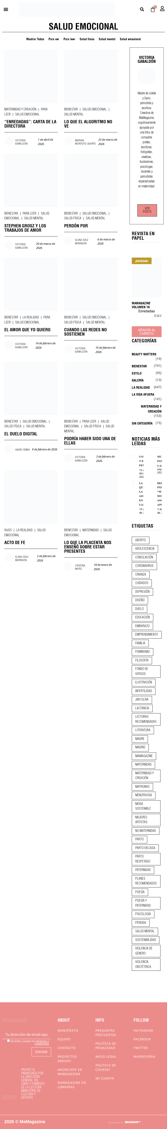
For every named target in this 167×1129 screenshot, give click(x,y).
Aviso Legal (105, 1056)
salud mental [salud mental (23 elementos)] (145, 931)
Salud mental (107, 39)
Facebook (142, 1039)
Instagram (143, 1030)
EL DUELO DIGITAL (20, 433)
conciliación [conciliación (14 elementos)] (144, 557)
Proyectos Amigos (67, 1058)
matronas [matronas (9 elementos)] (142, 786)
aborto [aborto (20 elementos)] (140, 540)
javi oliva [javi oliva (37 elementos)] (142, 699)
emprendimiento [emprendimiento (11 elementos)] (146, 634)
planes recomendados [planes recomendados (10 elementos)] (146, 881)
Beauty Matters (144, 354)
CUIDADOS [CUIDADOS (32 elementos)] (141, 583)
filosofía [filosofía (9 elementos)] (142, 660)
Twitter (141, 1048)
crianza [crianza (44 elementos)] (140, 574)
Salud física (87, 39)
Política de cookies (105, 1067)
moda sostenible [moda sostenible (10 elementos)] (143, 807)
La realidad (31, 317)
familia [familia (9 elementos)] (140, 643)
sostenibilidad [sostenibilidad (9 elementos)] (145, 940)
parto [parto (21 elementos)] (139, 839)
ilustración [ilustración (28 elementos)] (143, 682)
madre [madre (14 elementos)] (139, 739)
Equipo (64, 1039)
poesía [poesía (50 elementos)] (140, 892)
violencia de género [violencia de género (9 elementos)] (143, 951)
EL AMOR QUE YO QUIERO (27, 329)
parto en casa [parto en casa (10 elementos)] (145, 848)
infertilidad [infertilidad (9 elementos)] (143, 691)
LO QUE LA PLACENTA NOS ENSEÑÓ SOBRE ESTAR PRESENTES (87, 546)
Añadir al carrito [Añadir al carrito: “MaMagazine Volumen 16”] (146, 332)
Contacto (67, 1048)
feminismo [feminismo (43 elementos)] (142, 651)
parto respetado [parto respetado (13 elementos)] (142, 859)
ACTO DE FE (14, 542)
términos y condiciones (42, 1042)
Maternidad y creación (20, 109)
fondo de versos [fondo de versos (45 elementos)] (141, 672)
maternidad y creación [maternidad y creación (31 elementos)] (144, 776)
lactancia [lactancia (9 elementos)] (142, 708)
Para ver (53, 39)
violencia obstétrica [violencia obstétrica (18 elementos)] (143, 965)
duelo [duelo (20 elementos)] (139, 609)
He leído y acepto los (28, 1042)
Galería (138, 380)
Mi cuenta (104, 1078)
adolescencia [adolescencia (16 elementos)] (145, 548)
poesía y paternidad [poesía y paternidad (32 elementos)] (143, 903)
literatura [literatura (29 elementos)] (142, 730)
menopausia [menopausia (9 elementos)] (143, 795)
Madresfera (144, 1056)
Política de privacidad (105, 1045)
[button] (5, 9)
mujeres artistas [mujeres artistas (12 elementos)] (141, 820)
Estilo (137, 373)
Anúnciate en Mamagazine (70, 1071)
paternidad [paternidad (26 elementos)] (143, 870)
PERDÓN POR (76, 225)
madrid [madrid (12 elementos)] (140, 747)
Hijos (8, 530)
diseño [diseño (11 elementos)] (140, 600)
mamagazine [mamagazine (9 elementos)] (144, 756)
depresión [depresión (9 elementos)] (142, 591)
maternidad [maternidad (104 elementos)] (143, 764)
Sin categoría (142, 423)
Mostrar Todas (35, 39)
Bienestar (71, 109)
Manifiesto (68, 1030)
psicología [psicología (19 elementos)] (143, 914)
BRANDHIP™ (133, 1122)
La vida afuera (143, 394)
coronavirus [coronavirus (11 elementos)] (144, 566)
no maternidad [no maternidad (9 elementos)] (145, 831)
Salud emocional (130, 39)
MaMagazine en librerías (72, 1085)
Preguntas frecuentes (105, 1032)
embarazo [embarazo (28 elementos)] (142, 626)
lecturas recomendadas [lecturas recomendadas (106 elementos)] (146, 719)
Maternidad (90, 530)
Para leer (69, 39)
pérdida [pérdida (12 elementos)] (140, 922)
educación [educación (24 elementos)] (142, 617)
